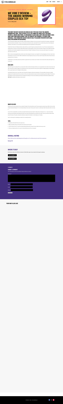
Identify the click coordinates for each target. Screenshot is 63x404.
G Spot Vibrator (30, 9)
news (50, 1)
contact (58, 1)
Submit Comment (10, 192)
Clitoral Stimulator (11, 9)
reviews (53, 1)
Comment (10, 173)
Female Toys (24, 9)
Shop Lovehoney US (12, 158)
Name (9, 184)
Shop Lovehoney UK (12, 155)
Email (9, 187)
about (47, 1)
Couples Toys (18, 9)
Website (9, 190)
